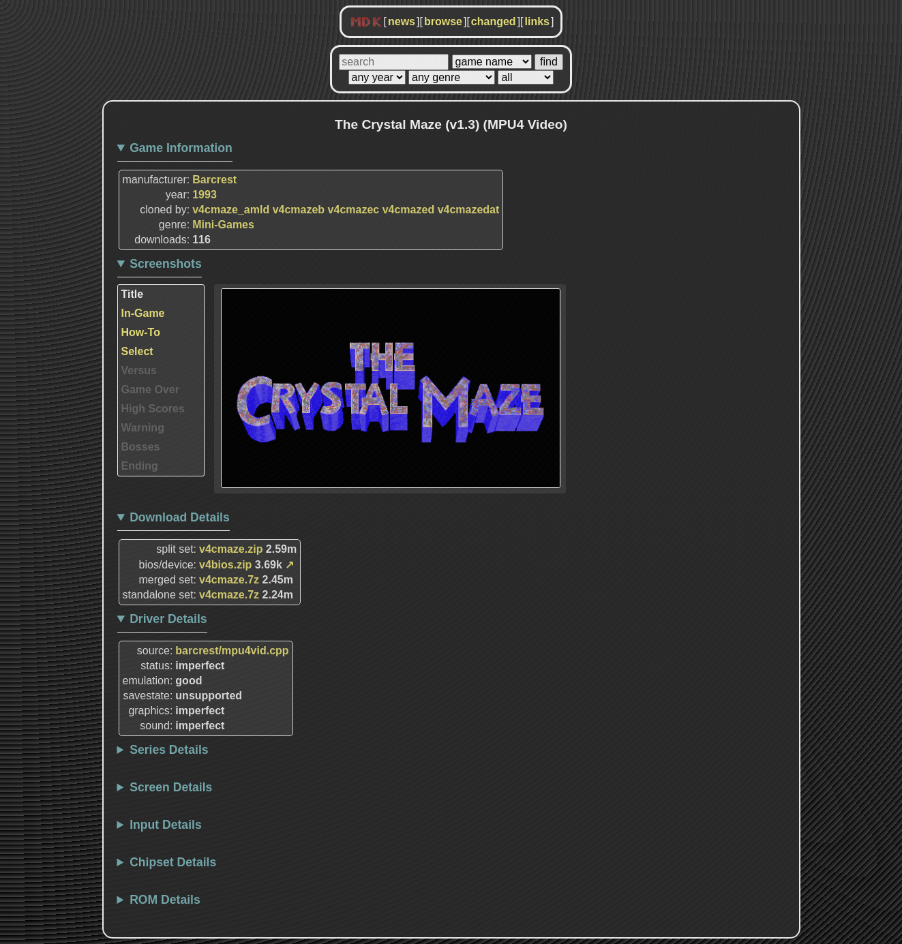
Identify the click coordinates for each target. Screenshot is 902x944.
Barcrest (214, 179)
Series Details (169, 750)
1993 (204, 194)
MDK (366, 22)
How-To (140, 332)
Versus (139, 370)
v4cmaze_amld (230, 209)
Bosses (140, 447)
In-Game (143, 313)
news (401, 21)
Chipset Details (173, 862)
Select (137, 351)
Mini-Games (223, 224)
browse (443, 21)
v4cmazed (408, 209)
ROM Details (165, 900)
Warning (142, 427)
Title (132, 294)
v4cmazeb (299, 209)
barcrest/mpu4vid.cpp (231, 650)
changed (493, 21)
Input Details (166, 825)
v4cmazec (354, 209)
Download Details (180, 517)
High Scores (153, 408)
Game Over (150, 389)
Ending (139, 466)
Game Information (181, 148)
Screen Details (171, 787)
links (537, 21)
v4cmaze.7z (229, 579)
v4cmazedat (469, 209)
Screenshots (166, 264)
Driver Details (168, 619)
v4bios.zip (225, 564)
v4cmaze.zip (230, 549)
